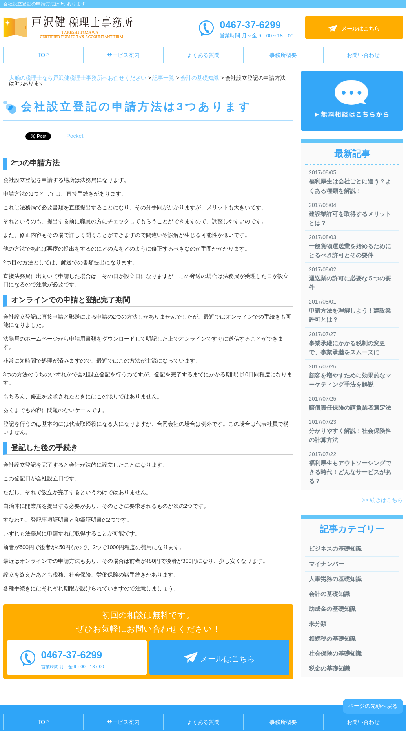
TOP (43, 55)
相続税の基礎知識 (332, 638)
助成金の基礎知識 (332, 608)
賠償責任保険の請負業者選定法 (350, 407)
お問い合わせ (363, 55)
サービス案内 (123, 55)
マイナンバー (326, 564)
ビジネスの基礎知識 (335, 548)
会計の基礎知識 (329, 593)
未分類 (317, 623)
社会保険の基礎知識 (335, 653)
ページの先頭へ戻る (373, 706)
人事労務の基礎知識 (335, 578)
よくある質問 (203, 55)
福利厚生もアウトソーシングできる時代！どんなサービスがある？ (350, 472)
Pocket (75, 136)
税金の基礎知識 (329, 668)
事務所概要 (283, 55)
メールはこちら (360, 29)
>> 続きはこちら (382, 500)
